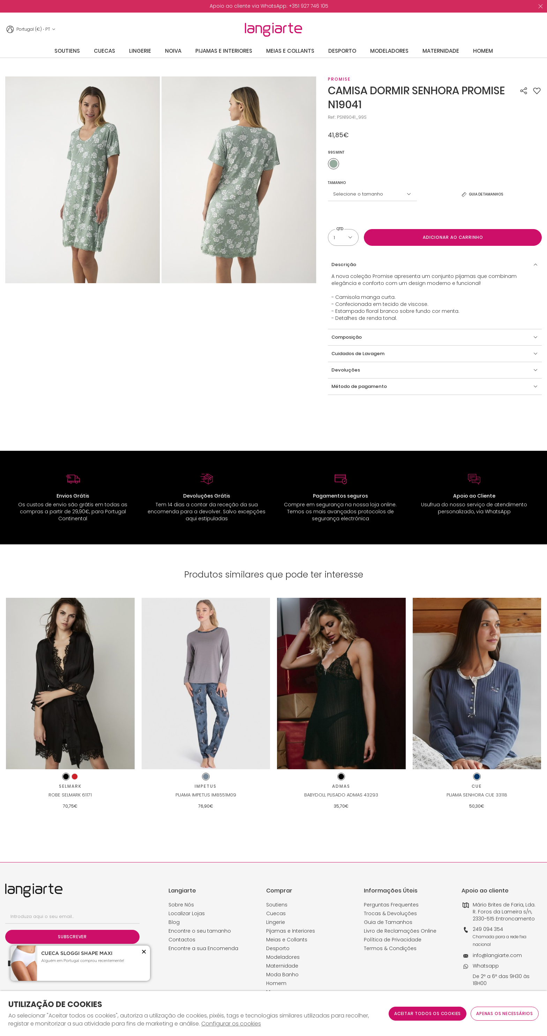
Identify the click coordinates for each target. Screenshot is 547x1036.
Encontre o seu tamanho (199, 930)
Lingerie (275, 922)
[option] (268, 6)
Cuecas (276, 913)
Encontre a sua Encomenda (203, 948)
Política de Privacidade (392, 939)
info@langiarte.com (497, 955)
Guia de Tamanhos (388, 922)
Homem (276, 983)
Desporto (278, 948)
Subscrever (72, 937)
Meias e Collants (286, 939)
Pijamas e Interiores (290, 930)
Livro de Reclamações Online (400, 930)
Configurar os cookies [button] (231, 1024)
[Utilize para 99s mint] (333, 163)
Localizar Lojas (186, 913)
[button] (537, 91)
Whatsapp (486, 965)
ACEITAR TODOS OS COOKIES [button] (427, 1013)
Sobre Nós (181, 904)
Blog (174, 922)
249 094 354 (488, 929)
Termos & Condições (390, 948)
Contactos (181, 939)
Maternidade (282, 965)
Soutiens (276, 904)
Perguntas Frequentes (391, 904)
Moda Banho (282, 974)
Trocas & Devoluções (390, 913)
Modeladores (283, 957)
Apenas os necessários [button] (504, 1013)
